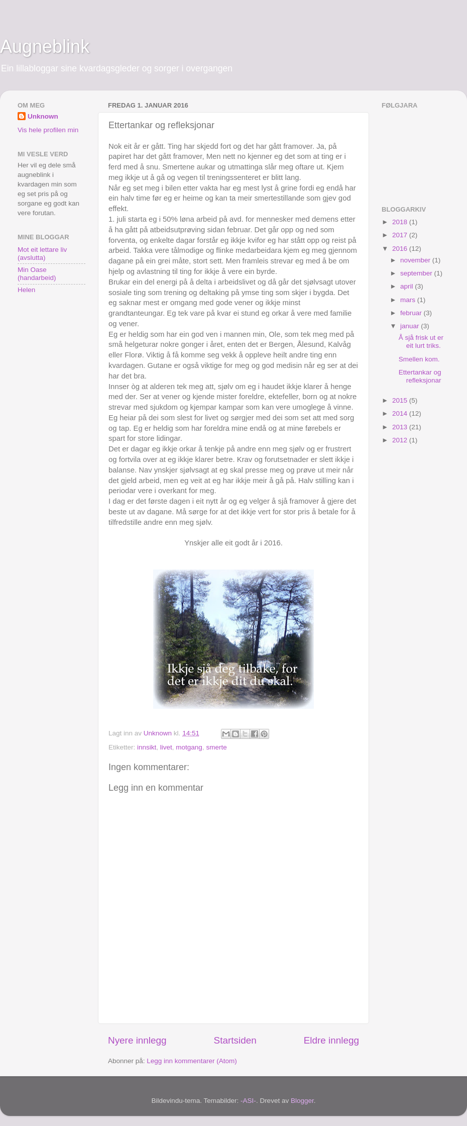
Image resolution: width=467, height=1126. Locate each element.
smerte (216, 747)
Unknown (43, 116)
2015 (400, 400)
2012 (400, 440)
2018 (400, 222)
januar (410, 326)
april (407, 286)
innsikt (146, 747)
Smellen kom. (419, 359)
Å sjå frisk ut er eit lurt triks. (421, 341)
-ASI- (248, 1100)
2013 (400, 427)
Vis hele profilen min (48, 130)
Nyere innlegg (137, 1040)
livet (166, 747)
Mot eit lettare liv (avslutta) (42, 253)
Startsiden (235, 1040)
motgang (189, 747)
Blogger (302, 1100)
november (416, 260)
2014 (400, 413)
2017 (400, 235)
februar (412, 313)
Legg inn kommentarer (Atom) (192, 1061)
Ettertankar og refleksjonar (420, 376)
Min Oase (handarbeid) (37, 274)
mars (408, 300)
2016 (400, 248)
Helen (26, 290)
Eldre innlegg (331, 1040)
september (417, 273)
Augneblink (44, 46)
